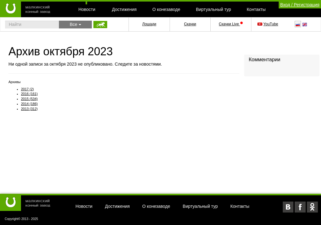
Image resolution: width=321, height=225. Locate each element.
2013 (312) (29, 109)
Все (75, 24)
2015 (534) (29, 99)
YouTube (268, 24)
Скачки (190, 24)
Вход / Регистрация (299, 4)
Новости (86, 9)
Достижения (124, 9)
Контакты (256, 9)
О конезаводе (166, 9)
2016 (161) (29, 94)
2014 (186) (29, 104)
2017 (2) (27, 89)
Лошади (149, 24)
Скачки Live (231, 24)
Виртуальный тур (213, 9)
